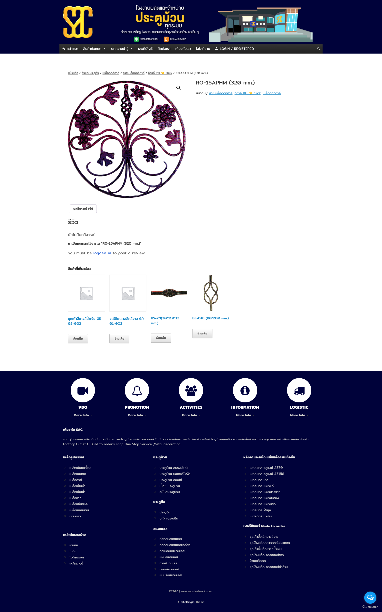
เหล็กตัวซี (75, 479)
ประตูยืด (165, 512)
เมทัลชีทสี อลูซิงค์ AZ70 (266, 467)
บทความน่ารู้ (119, 48)
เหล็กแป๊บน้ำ (77, 491)
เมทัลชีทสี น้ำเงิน (261, 516)
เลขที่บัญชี (145, 48)
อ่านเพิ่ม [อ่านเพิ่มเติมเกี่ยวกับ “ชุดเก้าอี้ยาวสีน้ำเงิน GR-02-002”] (78, 338)
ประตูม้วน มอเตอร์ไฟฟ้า (175, 473)
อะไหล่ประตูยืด (169, 518)
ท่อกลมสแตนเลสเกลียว (175, 544)
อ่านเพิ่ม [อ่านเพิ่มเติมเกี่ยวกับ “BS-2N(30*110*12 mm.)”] (161, 338)
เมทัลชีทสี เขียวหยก (263, 503)
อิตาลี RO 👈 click (160, 73)
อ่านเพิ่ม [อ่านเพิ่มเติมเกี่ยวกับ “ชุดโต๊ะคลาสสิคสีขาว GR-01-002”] (119, 338)
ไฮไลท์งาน (203, 48)
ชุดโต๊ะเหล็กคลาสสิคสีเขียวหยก (270, 542)
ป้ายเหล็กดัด (258, 560)
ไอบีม (72, 551)
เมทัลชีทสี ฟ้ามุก (260, 510)
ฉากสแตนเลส (168, 563)
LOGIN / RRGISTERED (237, 48)
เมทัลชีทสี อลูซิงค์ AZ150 (267, 473)
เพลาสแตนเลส (169, 569)
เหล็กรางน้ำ (77, 563)
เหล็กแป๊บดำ (77, 485)
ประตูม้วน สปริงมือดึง (174, 467)
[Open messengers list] (370, 598)
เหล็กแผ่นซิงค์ (78, 503)
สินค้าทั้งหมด (92, 48)
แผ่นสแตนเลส (169, 557)
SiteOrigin (188, 602)
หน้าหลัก (73, 73)
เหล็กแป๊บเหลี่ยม (80, 467)
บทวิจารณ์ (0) (83, 208)
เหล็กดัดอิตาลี (111, 73)
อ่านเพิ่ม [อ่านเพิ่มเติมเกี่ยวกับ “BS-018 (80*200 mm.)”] (202, 333)
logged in (102, 253)
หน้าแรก (72, 48)
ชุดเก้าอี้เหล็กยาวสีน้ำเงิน (266, 548)
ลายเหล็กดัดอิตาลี (133, 73)
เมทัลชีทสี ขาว (259, 479)
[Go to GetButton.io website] (370, 607)
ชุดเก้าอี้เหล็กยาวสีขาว (264, 536)
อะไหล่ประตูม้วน (170, 491)
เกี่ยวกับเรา (183, 48)
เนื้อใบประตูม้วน (170, 485)
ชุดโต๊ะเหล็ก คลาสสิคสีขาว (267, 554)
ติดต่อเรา (164, 48)
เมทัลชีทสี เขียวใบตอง (264, 497)
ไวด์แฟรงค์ (76, 557)
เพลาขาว (75, 516)
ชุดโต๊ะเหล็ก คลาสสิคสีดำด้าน (269, 566)
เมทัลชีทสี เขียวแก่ (262, 485)
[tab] (83, 208)
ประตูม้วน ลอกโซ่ (171, 479)
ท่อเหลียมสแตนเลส (172, 550)
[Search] (318, 49)
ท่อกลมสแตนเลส (171, 538)
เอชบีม (73, 545)
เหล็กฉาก (75, 497)
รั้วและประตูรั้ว (90, 73)
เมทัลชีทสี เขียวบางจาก (265, 491)
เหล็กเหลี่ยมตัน (79, 510)
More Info (83, 415)
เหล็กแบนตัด (77, 473)
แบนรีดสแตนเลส (171, 575)
